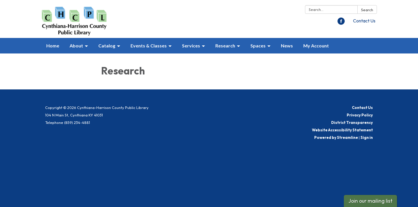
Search (367, 9)
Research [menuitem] (225, 45)
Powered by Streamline (336, 137)
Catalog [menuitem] (106, 45)
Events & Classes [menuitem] (149, 45)
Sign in (367, 137)
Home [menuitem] (52, 45)
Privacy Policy (360, 115)
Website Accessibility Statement (342, 130)
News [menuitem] (287, 45)
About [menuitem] (76, 45)
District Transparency (352, 122)
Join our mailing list (370, 201)
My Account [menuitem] (316, 45)
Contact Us (364, 21)
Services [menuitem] (191, 45)
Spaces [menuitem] (258, 45)
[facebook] (341, 23)
